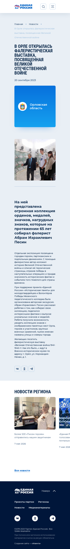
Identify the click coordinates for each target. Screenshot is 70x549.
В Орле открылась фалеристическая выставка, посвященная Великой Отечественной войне (34, 33)
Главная (18, 24)
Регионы (43, 501)
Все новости (22, 470)
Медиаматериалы (39, 507)
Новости (33, 24)
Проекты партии (24, 501)
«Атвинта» (36, 543)
